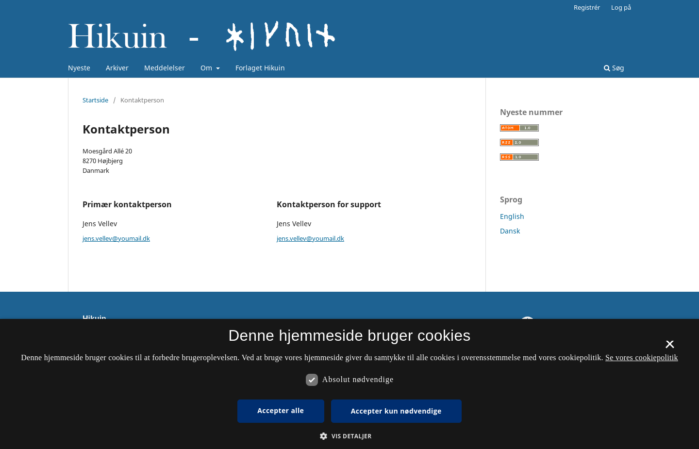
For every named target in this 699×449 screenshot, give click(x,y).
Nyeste (79, 67)
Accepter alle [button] (280, 410)
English (512, 216)
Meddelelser (164, 67)
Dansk (510, 230)
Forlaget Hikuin (260, 67)
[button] (349, 436)
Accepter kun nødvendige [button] (396, 411)
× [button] (669, 347)
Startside (95, 100)
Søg (614, 67)
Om (207, 67)
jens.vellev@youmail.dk (116, 238)
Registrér (587, 7)
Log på (621, 7)
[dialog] (349, 384)
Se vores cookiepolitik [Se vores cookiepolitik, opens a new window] (641, 357)
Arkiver (117, 67)
